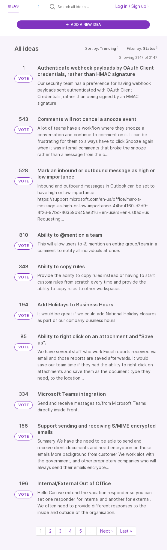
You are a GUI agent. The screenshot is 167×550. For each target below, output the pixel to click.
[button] (38, 6)
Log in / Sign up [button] (132, 6)
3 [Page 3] (60, 530)
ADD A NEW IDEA (83, 24)
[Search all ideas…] (83, 6)
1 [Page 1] (41, 530)
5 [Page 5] (80, 530)
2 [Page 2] (50, 530)
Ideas (13, 6)
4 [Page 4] (70, 530)
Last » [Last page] (126, 530)
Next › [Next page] (106, 530)
